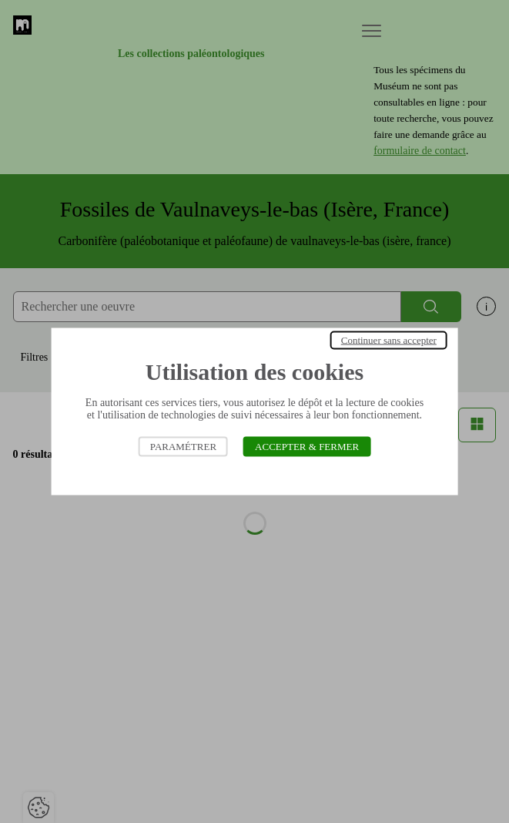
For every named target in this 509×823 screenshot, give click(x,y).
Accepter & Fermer (307, 446)
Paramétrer (183, 446)
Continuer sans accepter (389, 340)
